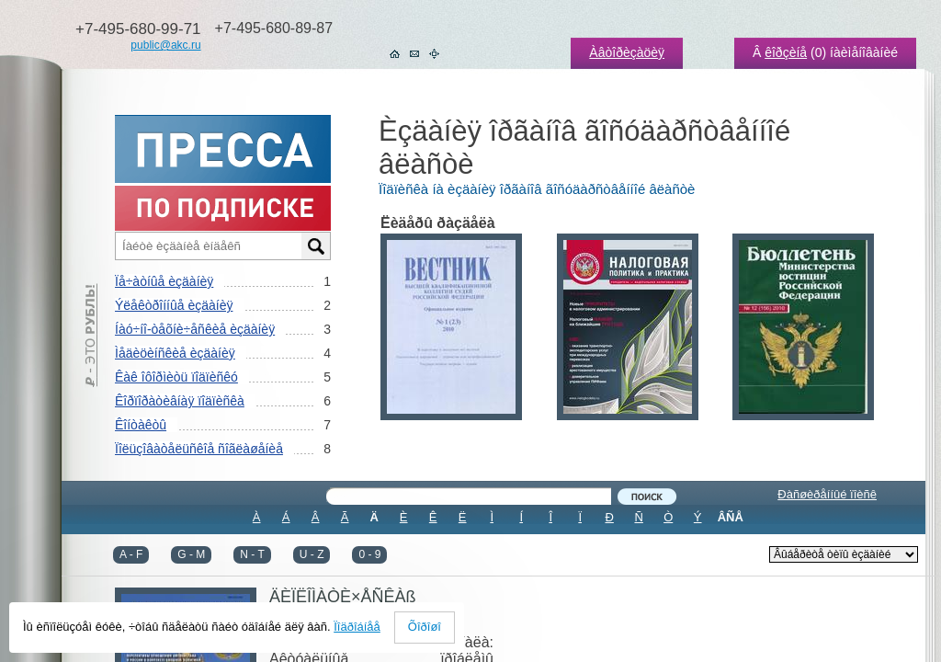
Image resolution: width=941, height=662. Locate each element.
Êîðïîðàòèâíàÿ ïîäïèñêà (179, 401)
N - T (252, 554)
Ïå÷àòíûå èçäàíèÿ (164, 281)
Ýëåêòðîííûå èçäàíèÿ (173, 305)
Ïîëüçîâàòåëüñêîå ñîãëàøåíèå (199, 448)
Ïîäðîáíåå (357, 626)
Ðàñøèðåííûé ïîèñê (827, 494)
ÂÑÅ (730, 517)
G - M (191, 554)
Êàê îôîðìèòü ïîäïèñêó (176, 377)
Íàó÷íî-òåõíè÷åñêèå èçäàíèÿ (195, 329)
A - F (130, 554)
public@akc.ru (165, 45)
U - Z (312, 554)
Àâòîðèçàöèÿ (626, 52)
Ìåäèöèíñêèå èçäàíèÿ (175, 353)
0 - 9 (369, 554)
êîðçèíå (786, 52)
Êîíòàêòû (140, 424)
